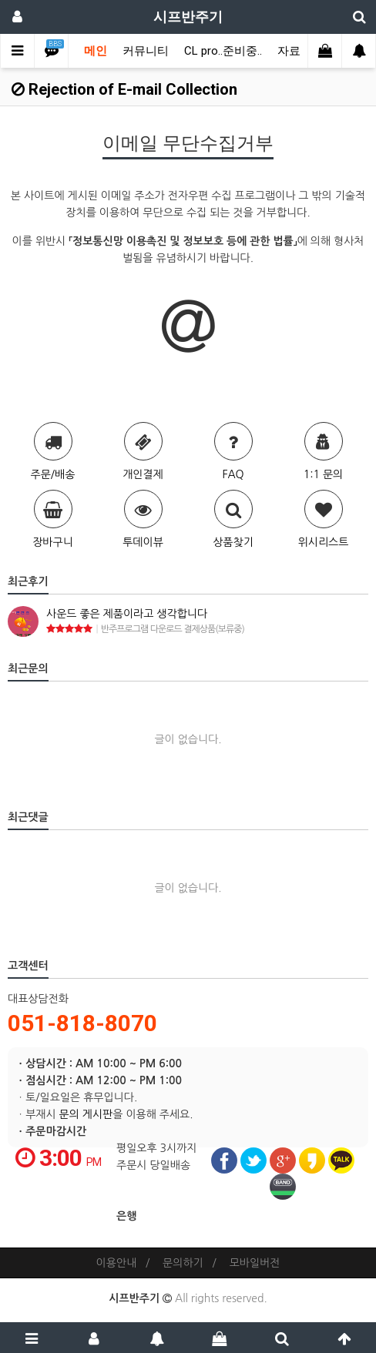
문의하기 (183, 1263)
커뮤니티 (146, 51)
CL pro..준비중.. (223, 51)
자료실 (294, 51)
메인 (95, 51)
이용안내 (116, 1263)
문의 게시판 (86, 1114)
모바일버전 (255, 1263)
